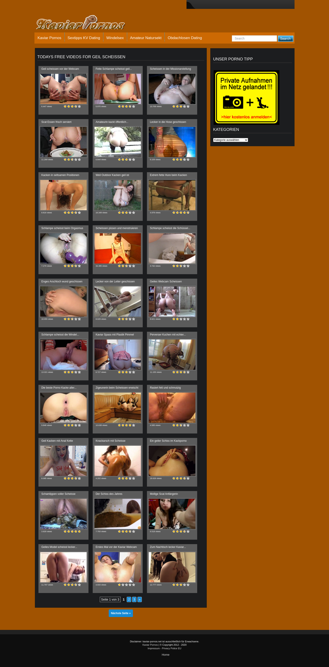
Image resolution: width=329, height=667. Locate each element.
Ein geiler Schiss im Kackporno (168, 440)
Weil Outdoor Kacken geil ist (112, 175)
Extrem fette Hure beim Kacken (168, 175)
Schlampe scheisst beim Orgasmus (62, 228)
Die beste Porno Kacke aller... (58, 387)
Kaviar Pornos (49, 38)
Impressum (154, 648)
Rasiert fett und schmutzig (165, 387)
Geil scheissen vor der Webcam (60, 68)
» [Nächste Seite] (139, 599)
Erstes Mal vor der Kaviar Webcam (116, 547)
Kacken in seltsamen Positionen (60, 175)
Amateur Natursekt (146, 38)
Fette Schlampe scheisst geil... (114, 68)
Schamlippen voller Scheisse (58, 493)
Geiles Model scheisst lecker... (59, 547)
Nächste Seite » (121, 613)
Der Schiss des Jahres (109, 493)
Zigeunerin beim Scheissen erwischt (117, 387)
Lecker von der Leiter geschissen (115, 281)
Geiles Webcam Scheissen (166, 281)
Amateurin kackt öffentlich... (112, 122)
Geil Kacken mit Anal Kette (57, 440)
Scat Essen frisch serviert (56, 122)
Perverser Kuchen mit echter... (168, 334)
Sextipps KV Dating (84, 38)
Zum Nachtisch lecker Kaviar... (168, 547)
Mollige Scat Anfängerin (164, 493)
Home (166, 654)
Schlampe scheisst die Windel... (60, 334)
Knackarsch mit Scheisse (110, 440)
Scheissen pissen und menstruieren (117, 228)
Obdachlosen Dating (185, 38)
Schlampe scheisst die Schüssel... (170, 228)
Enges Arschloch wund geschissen (61, 281)
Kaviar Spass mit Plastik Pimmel (115, 334)
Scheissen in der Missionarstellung (170, 68)
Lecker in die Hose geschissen (168, 122)
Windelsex (115, 38)
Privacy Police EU (171, 648)
